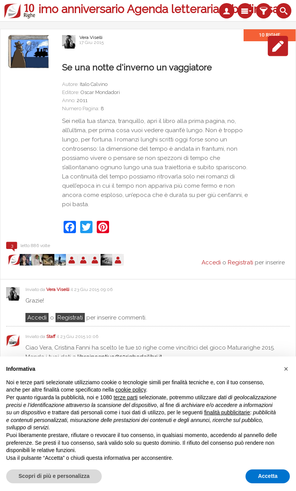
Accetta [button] (268, 476)
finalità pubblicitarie (227, 412)
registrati (70, 317)
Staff (51, 336)
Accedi (37, 317)
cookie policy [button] (130, 390)
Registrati (240, 262)
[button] (286, 369)
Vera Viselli (91, 37)
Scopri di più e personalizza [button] (53, 476)
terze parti (126, 397)
